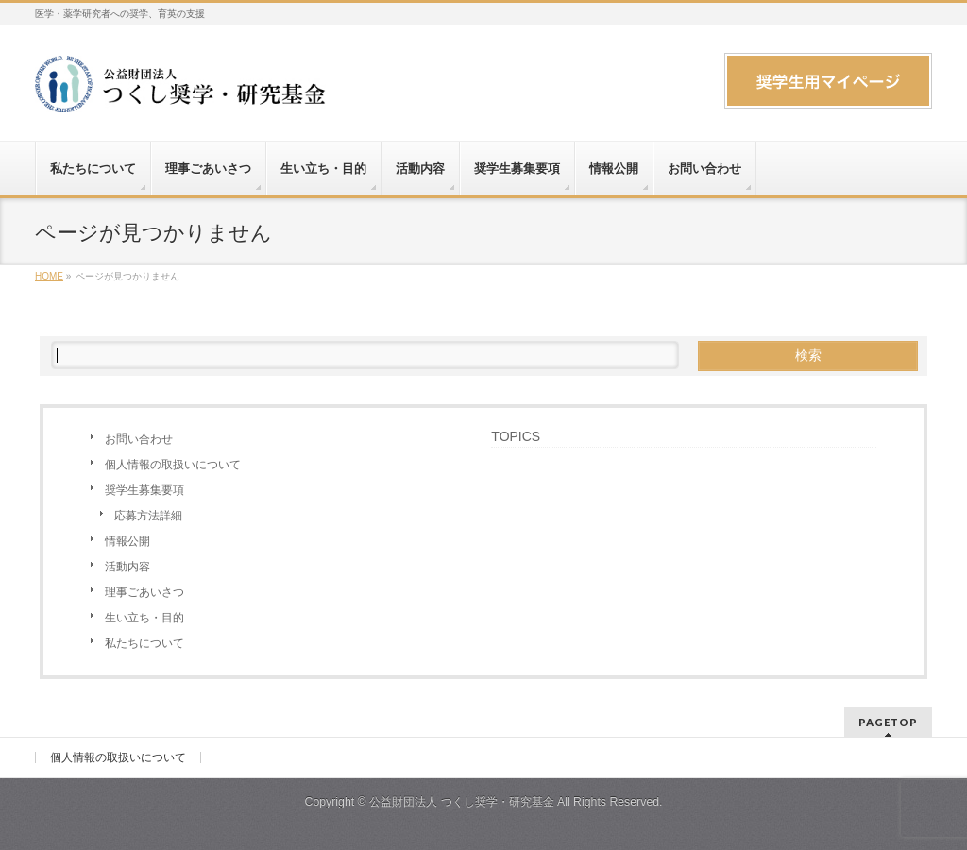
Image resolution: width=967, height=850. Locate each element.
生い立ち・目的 (144, 617)
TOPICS (515, 436)
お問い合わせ (139, 439)
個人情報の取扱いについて (173, 464)
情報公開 (127, 541)
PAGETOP (888, 722)
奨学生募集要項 (144, 490)
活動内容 (127, 566)
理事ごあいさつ (144, 592)
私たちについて (144, 643)
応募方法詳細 (148, 515)
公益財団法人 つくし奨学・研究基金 (461, 801)
